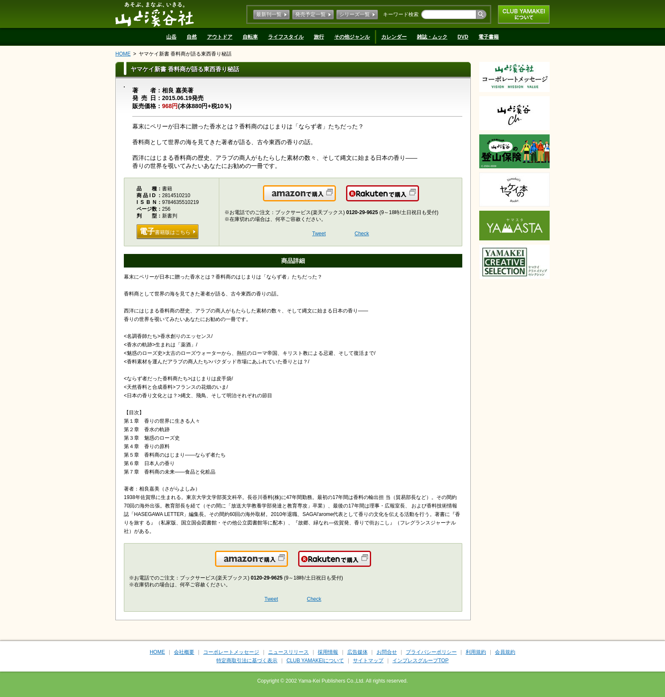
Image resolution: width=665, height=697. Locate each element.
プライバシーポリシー (431, 652)
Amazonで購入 (335, 198)
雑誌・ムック (432, 37)
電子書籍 (488, 37)
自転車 (250, 37)
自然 (192, 37)
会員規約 (505, 652)
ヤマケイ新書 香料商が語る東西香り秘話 (185, 54)
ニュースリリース (288, 652)
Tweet (319, 234)
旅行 (319, 37)
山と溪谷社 (154, 14)
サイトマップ (368, 661)
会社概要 (184, 652)
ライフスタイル (286, 37)
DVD (463, 37)
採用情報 (328, 652)
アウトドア (219, 37)
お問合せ (387, 652)
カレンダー (394, 37)
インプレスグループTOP (420, 661)
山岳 (171, 37)
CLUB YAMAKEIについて (524, 14)
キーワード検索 (401, 14)
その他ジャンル (352, 37)
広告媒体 (357, 652)
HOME (123, 54)
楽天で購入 (418, 198)
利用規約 (476, 652)
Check (362, 234)
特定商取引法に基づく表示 (246, 661)
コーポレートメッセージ (231, 652)
